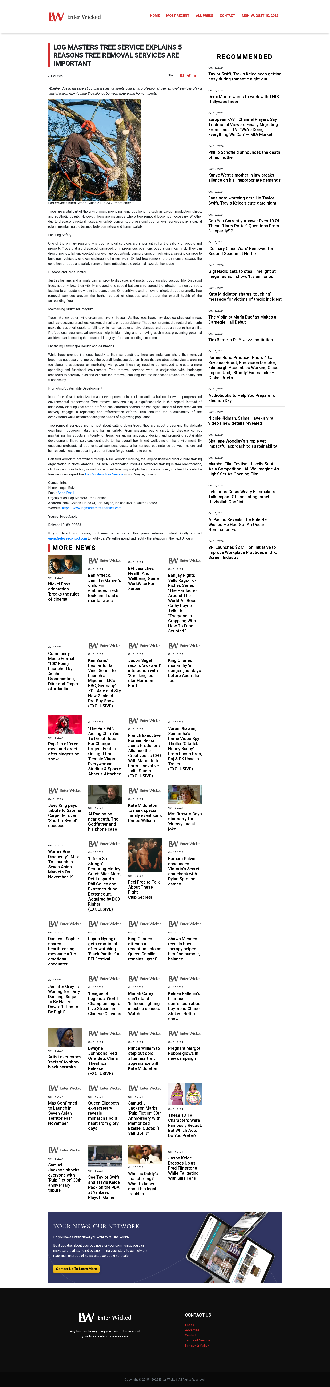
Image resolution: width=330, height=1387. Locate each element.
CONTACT (227, 16)
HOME (155, 16)
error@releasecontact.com (67, 538)
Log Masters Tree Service (104, 474)
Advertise (192, 1330)
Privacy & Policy (197, 1345)
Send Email (66, 493)
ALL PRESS (204, 16)
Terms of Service (197, 1340)
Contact (190, 1335)
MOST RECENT (177, 16)
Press (189, 1325)
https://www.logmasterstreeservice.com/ (92, 508)
